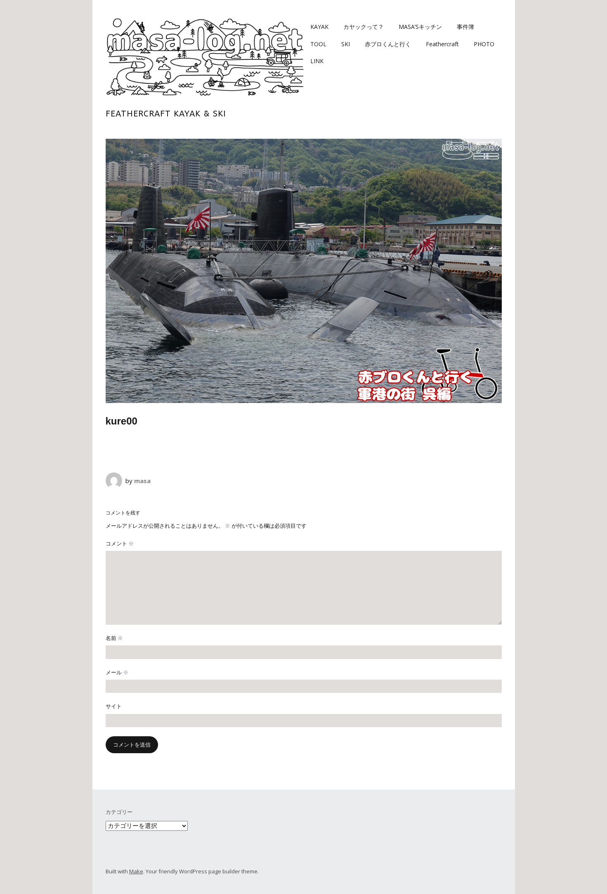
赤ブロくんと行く (388, 44)
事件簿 (465, 27)
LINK (317, 61)
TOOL (318, 44)
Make (136, 871)
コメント (120, 543)
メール (117, 672)
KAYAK (319, 27)
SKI (345, 44)
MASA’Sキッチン (420, 27)
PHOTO (484, 44)
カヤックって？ (363, 27)
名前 (114, 638)
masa (142, 481)
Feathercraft (442, 44)
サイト (114, 706)
